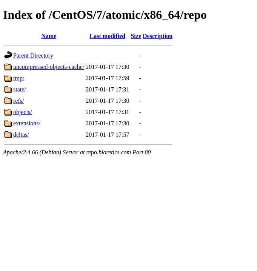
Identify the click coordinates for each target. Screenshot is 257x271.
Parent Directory (33, 55)
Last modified (108, 36)
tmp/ (18, 78)
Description (157, 36)
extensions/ (26, 123)
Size (136, 36)
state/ (19, 89)
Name (48, 36)
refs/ (18, 100)
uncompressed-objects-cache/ (48, 67)
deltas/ (21, 134)
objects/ (22, 112)
